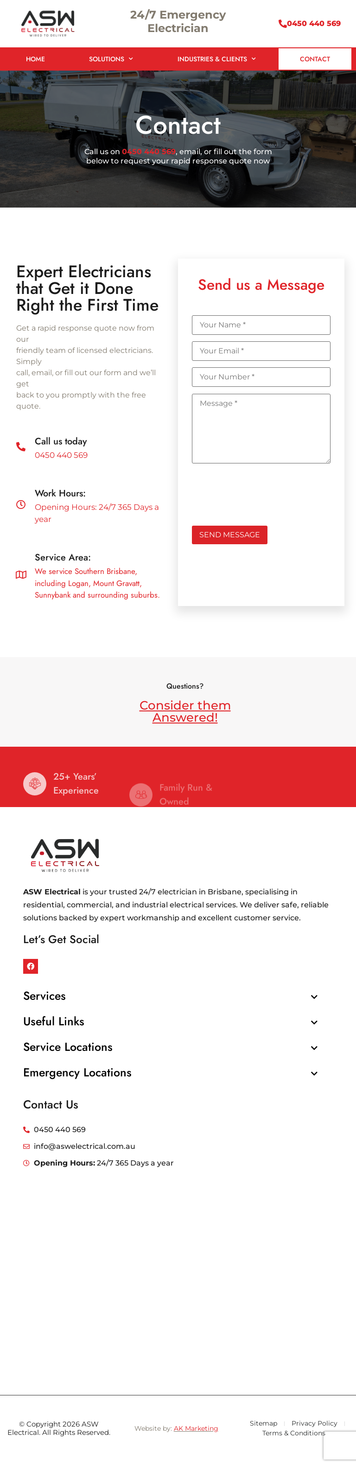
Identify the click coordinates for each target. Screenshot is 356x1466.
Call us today (61, 441)
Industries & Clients (217, 59)
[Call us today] (20, 446)
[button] (170, 996)
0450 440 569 (314, 23)
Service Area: (63, 557)
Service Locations (68, 1046)
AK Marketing (196, 1428)
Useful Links (53, 1021)
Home (35, 59)
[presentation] (262, 491)
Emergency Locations (77, 1072)
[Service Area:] (20, 575)
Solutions (111, 59)
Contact (315, 59)
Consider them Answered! (185, 711)
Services (44, 995)
